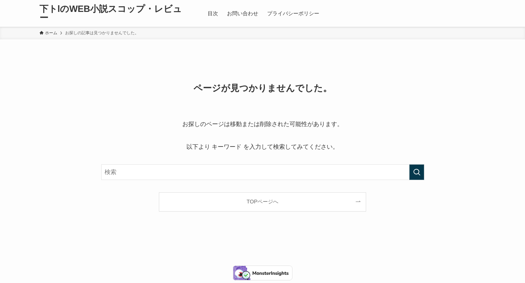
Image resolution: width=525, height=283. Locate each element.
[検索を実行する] (416, 172)
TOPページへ (262, 202)
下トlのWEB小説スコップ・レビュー (110, 13)
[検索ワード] (262, 172)
